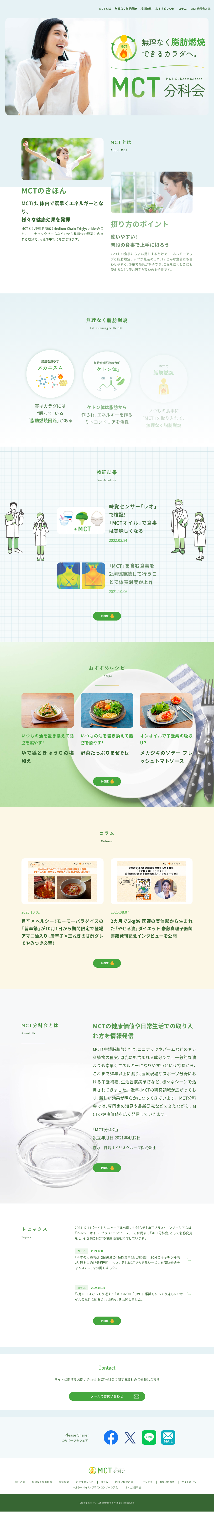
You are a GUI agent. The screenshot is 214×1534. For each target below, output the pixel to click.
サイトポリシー (190, 1504)
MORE (105, 785)
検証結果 (146, 8)
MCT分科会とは (200, 8)
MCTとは (105, 8)
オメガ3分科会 (133, 1509)
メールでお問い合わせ (107, 1418)
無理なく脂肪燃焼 (126, 8)
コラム (182, 8)
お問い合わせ (167, 1504)
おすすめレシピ (165, 8)
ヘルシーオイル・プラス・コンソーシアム (95, 1509)
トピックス (146, 1504)
